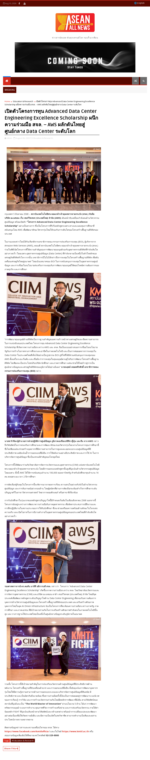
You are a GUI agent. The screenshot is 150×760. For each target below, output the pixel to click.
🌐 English (139, 3)
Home (7, 101)
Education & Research (23, 101)
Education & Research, (43, 138)
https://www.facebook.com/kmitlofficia (27, 731)
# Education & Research (23, 740)
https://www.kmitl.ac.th (75, 731)
